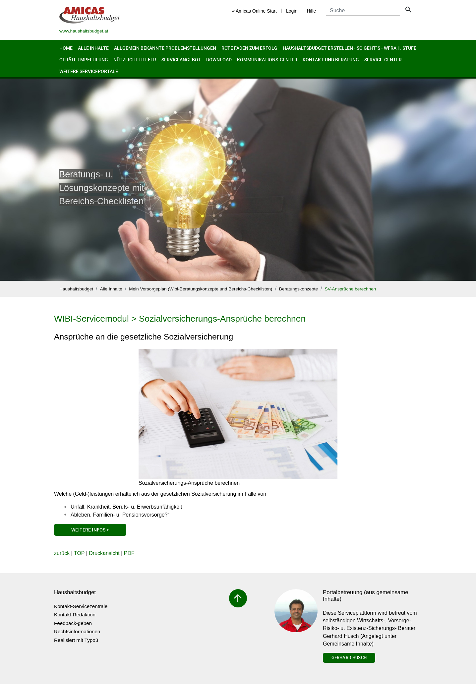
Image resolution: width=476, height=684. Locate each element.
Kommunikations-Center (267, 59)
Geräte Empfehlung (83, 59)
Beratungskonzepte (298, 288)
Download (219, 59)
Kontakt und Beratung (331, 59)
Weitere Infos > (90, 530)
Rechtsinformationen (77, 631)
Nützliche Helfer (134, 59)
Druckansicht (104, 553)
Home (66, 48)
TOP (79, 553)
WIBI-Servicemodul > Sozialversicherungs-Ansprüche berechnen (180, 319)
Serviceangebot (181, 59)
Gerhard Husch (349, 657)
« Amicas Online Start (254, 11)
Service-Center (383, 59)
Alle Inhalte (93, 48)
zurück (62, 553)
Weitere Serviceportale (88, 71)
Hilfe (311, 11)
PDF (129, 553)
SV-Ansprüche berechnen (350, 288)
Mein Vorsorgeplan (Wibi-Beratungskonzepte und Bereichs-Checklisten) (200, 288)
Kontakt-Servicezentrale (80, 606)
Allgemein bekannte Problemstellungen (165, 48)
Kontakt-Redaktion (74, 614)
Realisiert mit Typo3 (76, 640)
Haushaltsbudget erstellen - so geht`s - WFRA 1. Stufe (349, 48)
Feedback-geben (73, 623)
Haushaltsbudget (76, 288)
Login (291, 11)
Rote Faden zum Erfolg (249, 48)
